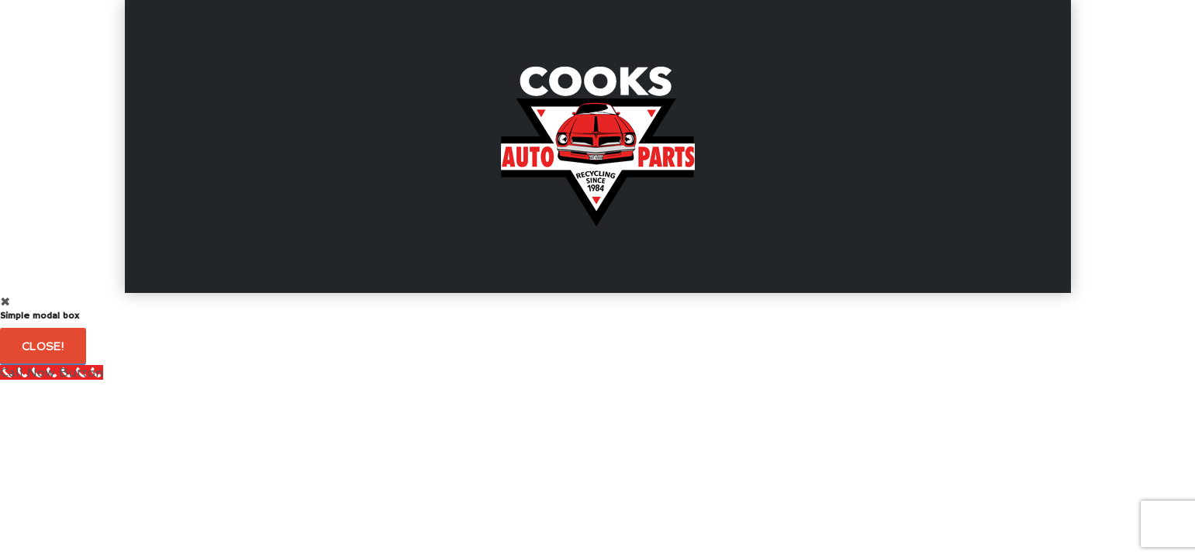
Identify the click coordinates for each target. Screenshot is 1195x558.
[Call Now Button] (51, 372)
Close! (43, 346)
